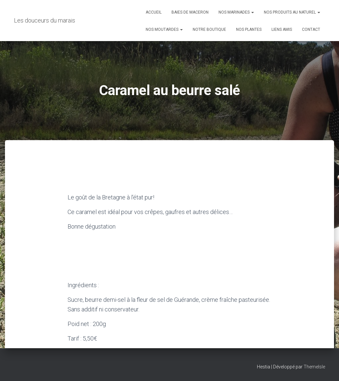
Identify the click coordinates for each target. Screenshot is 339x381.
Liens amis (281, 29)
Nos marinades (236, 12)
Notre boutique (209, 29)
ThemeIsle (314, 366)
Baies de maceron (190, 12)
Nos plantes (249, 29)
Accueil (154, 12)
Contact (311, 29)
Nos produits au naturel (292, 12)
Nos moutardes (164, 29)
